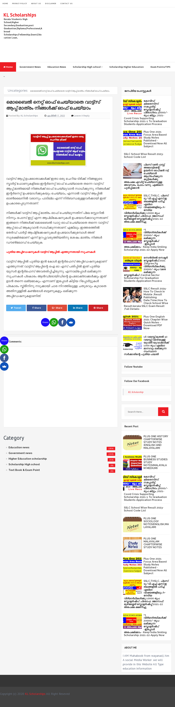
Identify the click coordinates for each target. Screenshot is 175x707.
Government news (20, 453)
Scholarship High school (88, 66)
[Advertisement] (109, 35)
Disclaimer (50, 3)
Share (36, 308)
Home (8, 66)
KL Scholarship (136, 392)
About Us (36, 3)
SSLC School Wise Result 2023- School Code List (144, 155)
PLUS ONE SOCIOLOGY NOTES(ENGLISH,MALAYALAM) (156, 523)
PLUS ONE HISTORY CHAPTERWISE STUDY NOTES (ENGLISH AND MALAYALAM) (156, 442)
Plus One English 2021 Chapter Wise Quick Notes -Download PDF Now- (156, 322)
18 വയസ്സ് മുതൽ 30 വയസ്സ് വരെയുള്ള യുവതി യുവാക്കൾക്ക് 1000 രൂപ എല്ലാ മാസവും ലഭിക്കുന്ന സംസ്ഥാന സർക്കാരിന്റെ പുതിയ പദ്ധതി (146, 345)
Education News (57, 66)
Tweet (16, 308)
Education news (19, 447)
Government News (30, 66)
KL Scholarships (19, 15)
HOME (5, 3)
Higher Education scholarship (28, 458)
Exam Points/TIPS (160, 66)
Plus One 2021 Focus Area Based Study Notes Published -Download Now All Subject (155, 139)
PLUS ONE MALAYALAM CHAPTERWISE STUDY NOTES (153, 543)
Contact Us (66, 3)
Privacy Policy (19, 3)
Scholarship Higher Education (126, 66)
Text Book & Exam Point (24, 470)
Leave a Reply (82, 115)
